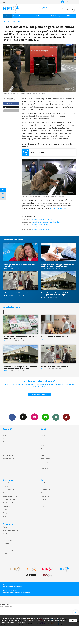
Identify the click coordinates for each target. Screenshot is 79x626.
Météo (42, 492)
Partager (8, 103)
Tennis (42, 455)
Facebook (12, 417)
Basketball (43, 438)
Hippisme (43, 452)
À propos (5, 527)
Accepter (73, 620)
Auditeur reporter (8, 455)
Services (46, 16)
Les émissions (7, 482)
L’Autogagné (6, 506)
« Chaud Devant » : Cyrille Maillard (54, 336)
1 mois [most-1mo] (25, 312)
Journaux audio (7, 448)
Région (20, 22)
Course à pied (44, 465)
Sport (15, 16)
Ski (41, 448)
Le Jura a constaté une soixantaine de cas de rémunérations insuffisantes (57, 265)
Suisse (4, 435)
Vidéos (38, 16)
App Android (66, 417)
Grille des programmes (9, 492)
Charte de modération (9, 550)
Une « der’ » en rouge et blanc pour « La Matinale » (19, 265)
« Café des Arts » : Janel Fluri (35, 224)
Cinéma (43, 486)
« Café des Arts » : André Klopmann (37, 219)
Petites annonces (45, 496)
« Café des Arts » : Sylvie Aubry (36, 229)
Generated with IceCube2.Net (22, 592)
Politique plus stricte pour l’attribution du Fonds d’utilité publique (20, 337)
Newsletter (6, 557)
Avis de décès (44, 506)
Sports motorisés (45, 458)
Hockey (43, 435)
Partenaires (6, 543)
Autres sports (44, 468)
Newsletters (45, 417)
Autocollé (5, 509)
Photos (31, 16)
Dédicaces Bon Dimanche (10, 496)
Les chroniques (7, 486)
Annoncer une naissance (9, 499)
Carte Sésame (7, 533)
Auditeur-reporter (67, 1)
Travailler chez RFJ (8, 540)
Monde (5, 438)
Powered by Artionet (8, 592)
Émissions (23, 16)
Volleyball (43, 442)
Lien (7, 111)
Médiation (6, 547)
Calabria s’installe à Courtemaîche (17, 293)
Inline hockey (44, 462)
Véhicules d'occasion (46, 482)
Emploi (42, 502)
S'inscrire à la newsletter (39, 394)
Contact (5, 553)
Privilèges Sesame (45, 489)
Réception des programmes (10, 530)
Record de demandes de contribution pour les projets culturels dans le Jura (58, 294)
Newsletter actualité (8, 458)
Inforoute (43, 499)
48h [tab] (7, 312)
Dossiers (5, 452)
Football (43, 432)
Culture (5, 445)
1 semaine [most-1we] (16, 312)
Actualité (7, 16)
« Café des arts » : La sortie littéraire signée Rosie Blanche (44, 227)
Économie (6, 442)
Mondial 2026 (66, 16)
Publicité (5, 537)
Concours (5, 516)
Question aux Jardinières (9, 502)
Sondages (5, 512)
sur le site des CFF (58, 208)
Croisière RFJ (55, 16)
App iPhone (55, 417)
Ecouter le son (33, 152)
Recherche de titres (8, 489)
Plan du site (25, 588)
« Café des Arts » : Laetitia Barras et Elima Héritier (41, 222)
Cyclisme (43, 445)
